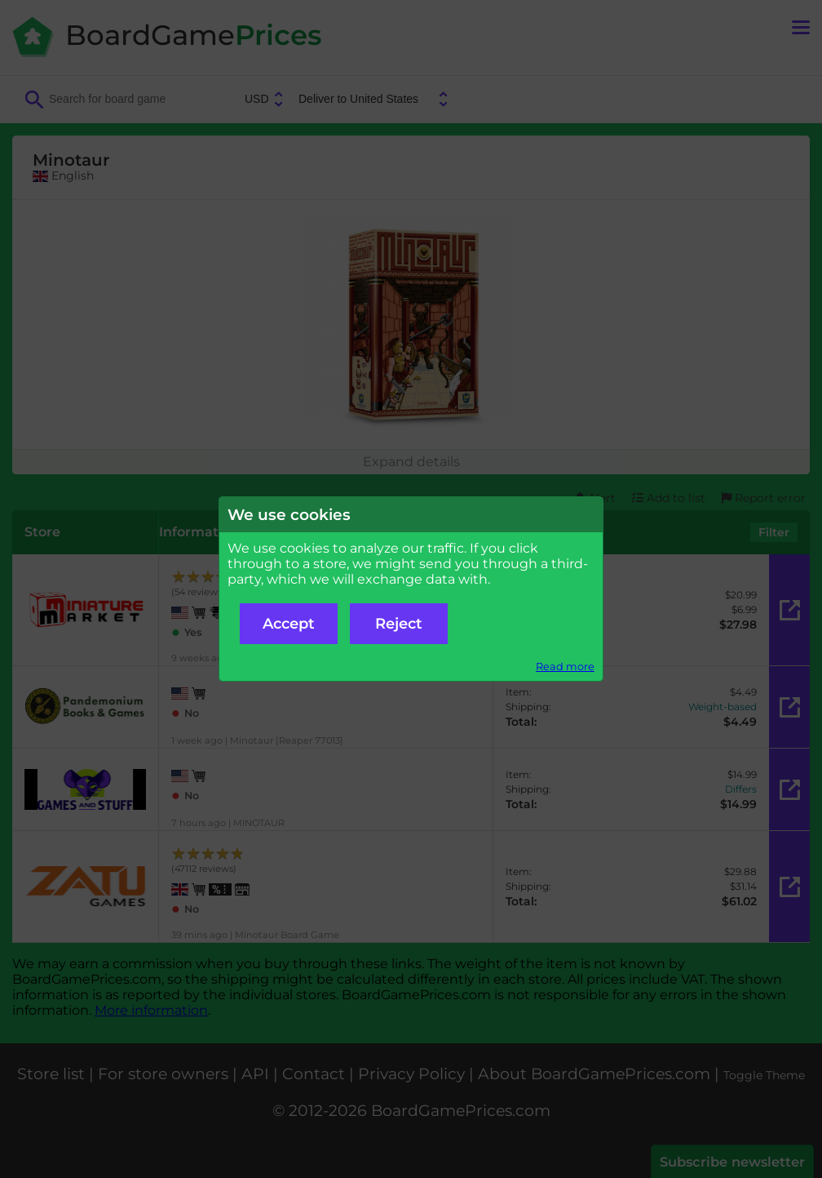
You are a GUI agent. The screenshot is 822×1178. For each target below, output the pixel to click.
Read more (565, 666)
